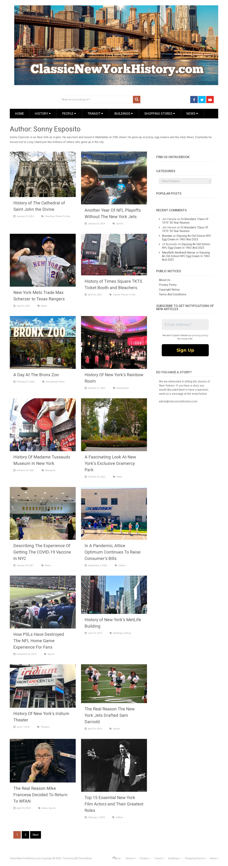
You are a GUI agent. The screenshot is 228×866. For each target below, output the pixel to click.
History (43, 113)
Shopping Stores (159, 113)
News (192, 113)
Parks (119, 476)
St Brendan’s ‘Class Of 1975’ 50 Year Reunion (185, 220)
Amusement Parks (55, 381)
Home (19, 113)
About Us (164, 280)
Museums (50, 470)
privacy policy (200, 335)
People (69, 113)
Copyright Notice (169, 289)
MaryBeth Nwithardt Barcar (178, 252)
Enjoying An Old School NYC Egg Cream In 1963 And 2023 (186, 237)
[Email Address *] (185, 324)
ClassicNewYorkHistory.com (25, 858)
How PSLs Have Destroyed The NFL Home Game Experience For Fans (38, 641)
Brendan (167, 236)
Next (35, 834)
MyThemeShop (83, 858)
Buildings (124, 113)
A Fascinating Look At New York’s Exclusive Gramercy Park (110, 463)
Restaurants (122, 388)
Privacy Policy (168, 284)
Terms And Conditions (172, 294)
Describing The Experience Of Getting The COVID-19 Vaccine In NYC (42, 552)
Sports (119, 223)
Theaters (45, 727)
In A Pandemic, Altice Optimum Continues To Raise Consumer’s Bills (113, 552)
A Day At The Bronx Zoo (36, 374)
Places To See (63, 216)
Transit (95, 113)
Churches (50, 216)
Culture (116, 294)
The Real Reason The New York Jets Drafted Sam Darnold (110, 715)
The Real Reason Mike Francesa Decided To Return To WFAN (40, 795)
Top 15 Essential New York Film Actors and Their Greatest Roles (114, 804)
